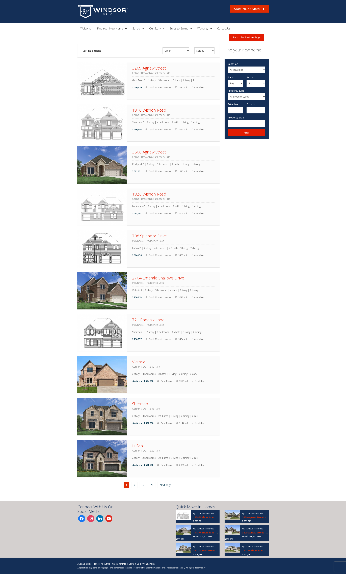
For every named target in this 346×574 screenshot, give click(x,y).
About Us (105, 563)
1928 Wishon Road (149, 194)
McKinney (137, 240)
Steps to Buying (179, 28)
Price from (234, 104)
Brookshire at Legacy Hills (155, 73)
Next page (165, 485)
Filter (246, 132)
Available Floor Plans (88, 563)
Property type (236, 90)
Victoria (138, 362)
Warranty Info (119, 563)
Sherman (140, 403)
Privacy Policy (148, 563)
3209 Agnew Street (149, 68)
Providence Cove (154, 240)
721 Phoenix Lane (148, 320)
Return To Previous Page (246, 37)
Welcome (85, 28)
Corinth (136, 366)
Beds (230, 77)
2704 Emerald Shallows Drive (158, 278)
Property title (236, 117)
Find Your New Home (110, 28)
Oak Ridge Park (151, 366)
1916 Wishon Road (149, 110)
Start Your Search (249, 9)
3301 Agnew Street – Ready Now (212, 550)
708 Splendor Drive (149, 236)
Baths (250, 77)
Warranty (202, 28)
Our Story (155, 28)
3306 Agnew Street (149, 152)
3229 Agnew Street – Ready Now (261, 517)
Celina (135, 73)
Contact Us (223, 28)
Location (233, 64)
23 (151, 485)
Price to (251, 104)
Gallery (136, 28)
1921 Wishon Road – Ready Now (260, 550)
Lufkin (137, 446)
